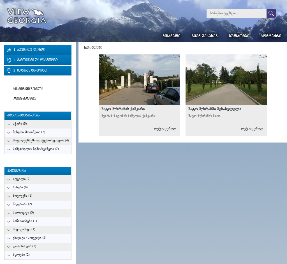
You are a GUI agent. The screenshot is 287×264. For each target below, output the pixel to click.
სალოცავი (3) (23, 213)
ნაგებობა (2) (22, 204)
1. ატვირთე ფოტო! (29, 50)
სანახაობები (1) (25, 221)
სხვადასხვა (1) (24, 229)
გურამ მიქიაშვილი (164, 95)
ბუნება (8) (20, 187)
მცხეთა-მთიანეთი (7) (29, 132)
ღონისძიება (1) (24, 246)
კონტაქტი (271, 37)
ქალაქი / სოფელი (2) (29, 238)
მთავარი (171, 37)
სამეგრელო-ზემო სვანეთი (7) (36, 149)
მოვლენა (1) (22, 196)
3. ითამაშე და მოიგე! (30, 71)
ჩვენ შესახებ (205, 37)
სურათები (239, 37)
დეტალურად (165, 129)
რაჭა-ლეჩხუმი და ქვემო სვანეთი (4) (41, 141)
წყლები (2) (21, 255)
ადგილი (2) (22, 179)
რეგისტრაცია (24, 99)
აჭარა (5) (20, 124)
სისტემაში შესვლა (28, 89)
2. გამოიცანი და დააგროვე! (35, 60)
